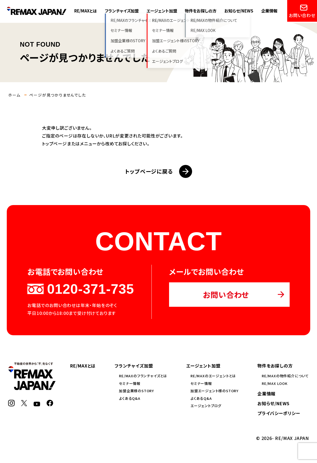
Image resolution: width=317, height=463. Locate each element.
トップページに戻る (158, 171)
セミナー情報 (129, 383)
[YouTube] (37, 403)
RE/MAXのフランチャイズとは (143, 375)
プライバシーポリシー (278, 413)
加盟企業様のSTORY (136, 390)
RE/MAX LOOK (274, 383)
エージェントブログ (205, 405)
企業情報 (269, 11)
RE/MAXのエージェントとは (213, 375)
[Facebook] (50, 403)
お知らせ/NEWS (238, 11)
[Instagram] (11, 403)
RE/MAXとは (85, 11)
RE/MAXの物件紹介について (285, 375)
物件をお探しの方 (200, 11)
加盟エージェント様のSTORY (214, 390)
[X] (24, 403)
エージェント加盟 (162, 11)
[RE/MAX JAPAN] (32, 387)
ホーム (14, 95)
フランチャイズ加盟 (122, 11)
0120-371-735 (80, 289)
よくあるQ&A (129, 398)
